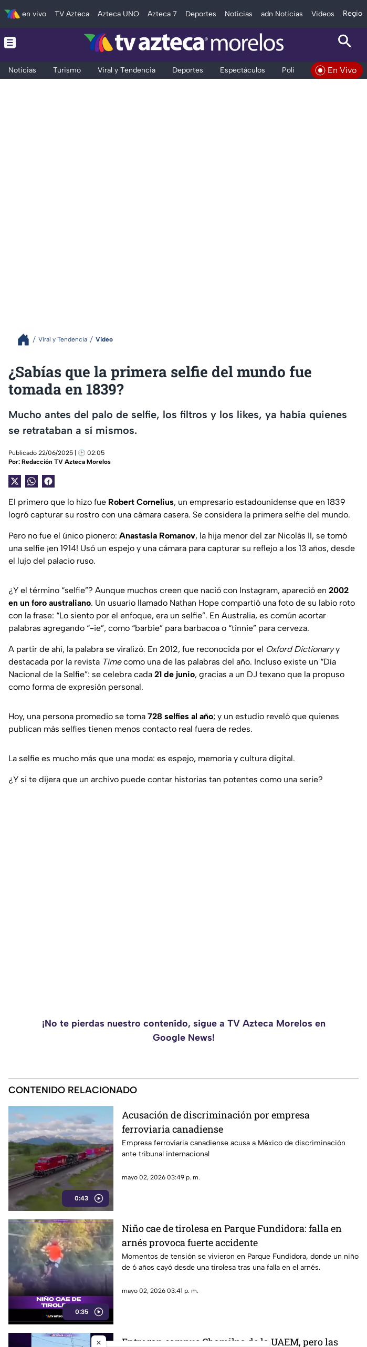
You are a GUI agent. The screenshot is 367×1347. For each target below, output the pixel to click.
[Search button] (345, 42)
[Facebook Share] (48, 481)
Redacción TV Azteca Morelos (66, 461)
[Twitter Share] (14, 481)
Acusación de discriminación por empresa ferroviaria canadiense (216, 1121)
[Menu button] (22, 42)
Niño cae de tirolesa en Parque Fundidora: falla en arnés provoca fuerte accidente (232, 1235)
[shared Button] (31, 481)
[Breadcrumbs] (27, 339)
